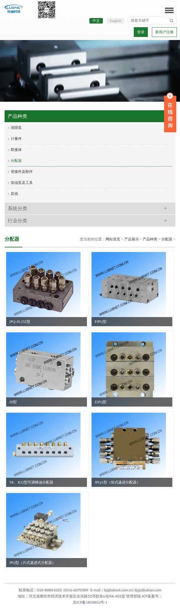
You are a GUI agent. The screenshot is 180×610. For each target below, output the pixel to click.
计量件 (16, 139)
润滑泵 (16, 128)
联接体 (16, 150)
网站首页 (113, 239)
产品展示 (131, 239)
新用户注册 (164, 32)
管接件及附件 (22, 172)
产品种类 (150, 239)
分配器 (16, 161)
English (115, 21)
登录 (140, 32)
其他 (14, 194)
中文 (96, 21)
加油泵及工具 (22, 183)
